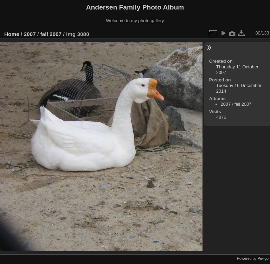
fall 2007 (51, 34)
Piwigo (263, 258)
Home (11, 34)
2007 (30, 34)
